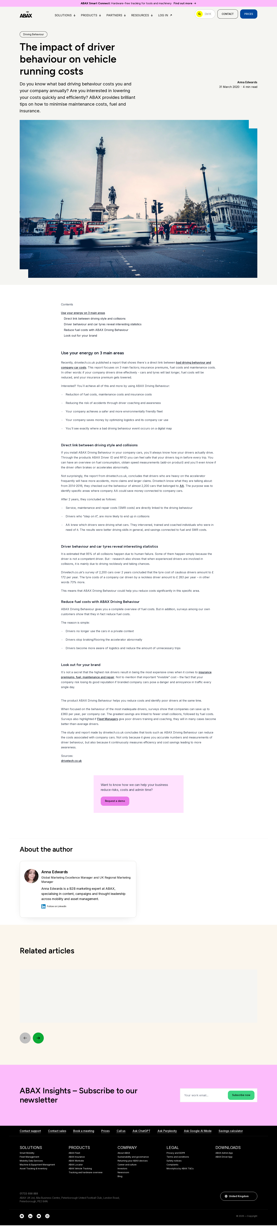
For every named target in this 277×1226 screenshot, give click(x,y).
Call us (121, 1131)
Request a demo (115, 803)
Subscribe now (241, 1095)
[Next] (39, 1038)
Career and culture (127, 1165)
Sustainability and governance (133, 1157)
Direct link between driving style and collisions (95, 319)
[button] (253, 1197)
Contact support (30, 1131)
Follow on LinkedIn (53, 907)
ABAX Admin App (224, 1153)
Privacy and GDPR (176, 1153)
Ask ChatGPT (141, 1131)
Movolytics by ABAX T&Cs (180, 1169)
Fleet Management (29, 1157)
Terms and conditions (178, 1157)
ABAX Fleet (74, 1153)
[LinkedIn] (30, 1217)
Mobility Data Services (31, 1161)
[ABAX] (26, 14)
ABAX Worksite (76, 1161)
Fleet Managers (107, 719)
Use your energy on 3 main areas (83, 313)
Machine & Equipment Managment (37, 1165)
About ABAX (124, 1153)
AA (182, 486)
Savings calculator (231, 1131)
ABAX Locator (76, 1165)
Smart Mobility (27, 1153)
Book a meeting (83, 1131)
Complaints (172, 1165)
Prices (248, 14)
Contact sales (57, 1131)
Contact (228, 14)
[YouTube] (39, 1217)
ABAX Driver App (223, 1157)
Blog (120, 1177)
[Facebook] (22, 1217)
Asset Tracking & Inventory (33, 1169)
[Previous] (25, 1038)
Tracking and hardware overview (86, 1173)
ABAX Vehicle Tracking (80, 1169)
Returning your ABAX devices (133, 1161)
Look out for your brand (80, 336)
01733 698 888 (29, 1194)
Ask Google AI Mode (198, 1131)
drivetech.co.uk (71, 761)
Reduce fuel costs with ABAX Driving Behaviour (96, 330)
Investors (122, 1169)
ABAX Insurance (77, 1157)
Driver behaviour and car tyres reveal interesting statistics (103, 324)
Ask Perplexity (167, 1131)
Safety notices (174, 1161)
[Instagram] (47, 1217)
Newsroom (123, 1173)
